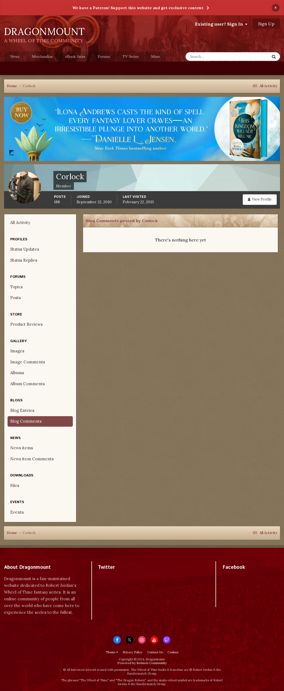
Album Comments (27, 383)
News (14, 56)
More (155, 56)
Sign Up (266, 23)
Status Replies (23, 260)
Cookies (172, 652)
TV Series (130, 56)
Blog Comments (26, 421)
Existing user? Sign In (221, 24)
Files (14, 485)
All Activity (20, 222)
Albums (17, 372)
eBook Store (75, 56)
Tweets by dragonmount (122, 576)
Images (17, 350)
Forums (104, 56)
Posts (15, 297)
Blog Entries (22, 410)
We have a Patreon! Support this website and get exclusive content (137, 7)
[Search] (212, 56)
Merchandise (42, 56)
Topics (16, 286)
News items (21, 447)
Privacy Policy (132, 652)
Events (17, 512)
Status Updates (24, 249)
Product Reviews (26, 324)
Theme (112, 652)
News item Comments (32, 458)
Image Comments (27, 361)
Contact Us (155, 652)
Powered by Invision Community (142, 663)
